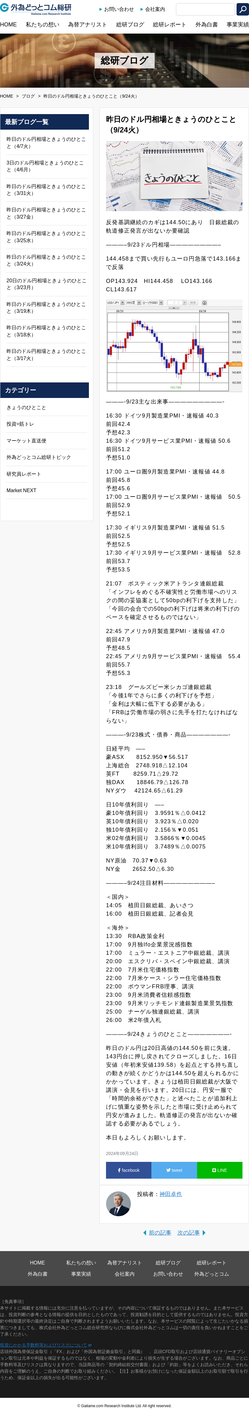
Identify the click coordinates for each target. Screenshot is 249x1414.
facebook (129, 1170)
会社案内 (155, 9)
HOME (8, 24)
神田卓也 (170, 1194)
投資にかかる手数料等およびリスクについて (43, 1344)
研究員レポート (24, 474)
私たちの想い (42, 24)
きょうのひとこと (26, 407)
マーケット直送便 (26, 440)
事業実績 (238, 24)
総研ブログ (130, 24)
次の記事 (189, 1233)
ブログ (28, 96)
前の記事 (160, 1233)
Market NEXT (21, 490)
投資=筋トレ (20, 424)
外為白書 (207, 24)
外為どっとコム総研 (35, 9)
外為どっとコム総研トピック (39, 457)
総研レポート (170, 24)
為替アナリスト (87, 24)
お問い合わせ (119, 9)
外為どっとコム (211, 1274)
